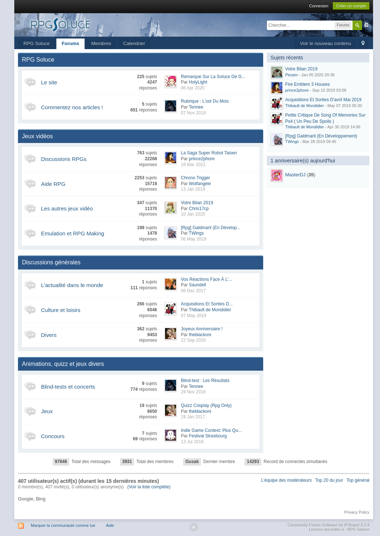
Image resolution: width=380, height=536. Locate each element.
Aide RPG (53, 184)
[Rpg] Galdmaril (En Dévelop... (211, 227)
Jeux (47, 411)
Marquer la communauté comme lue (63, 525)
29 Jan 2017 (193, 416)
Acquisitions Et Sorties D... (206, 303)
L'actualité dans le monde (72, 285)
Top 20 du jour (329, 480)
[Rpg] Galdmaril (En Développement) (321, 136)
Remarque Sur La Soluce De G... (213, 76)
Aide (110, 525)
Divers (49, 335)
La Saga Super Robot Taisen (209, 152)
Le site (49, 82)
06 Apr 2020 (193, 88)
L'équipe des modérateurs (286, 480)
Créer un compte (351, 6)
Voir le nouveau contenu (325, 43)
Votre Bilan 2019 (197, 202)
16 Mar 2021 (193, 164)
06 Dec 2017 (193, 290)
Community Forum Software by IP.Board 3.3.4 (328, 525)
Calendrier (134, 43)
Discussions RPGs (63, 159)
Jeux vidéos (37, 136)
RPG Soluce (36, 43)
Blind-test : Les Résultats (205, 380)
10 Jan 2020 (193, 214)
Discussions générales (51, 262)
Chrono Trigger (195, 177)
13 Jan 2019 (193, 189)
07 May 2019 (193, 315)
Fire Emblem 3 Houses (307, 84)
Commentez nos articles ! (72, 107)
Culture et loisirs (61, 310)
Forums (70, 43)
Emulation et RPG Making (72, 233)
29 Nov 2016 (193, 391)
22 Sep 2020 (193, 340)
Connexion (318, 6)
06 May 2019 (193, 239)
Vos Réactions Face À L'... (206, 279)
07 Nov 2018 (193, 112)
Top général (357, 480)
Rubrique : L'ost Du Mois (205, 101)
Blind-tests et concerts (68, 386)
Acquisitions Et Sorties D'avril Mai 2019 (323, 99)
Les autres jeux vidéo (67, 208)
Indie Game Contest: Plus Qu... (211, 430)
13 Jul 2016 (192, 441)
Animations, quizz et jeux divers (63, 364)
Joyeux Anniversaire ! (202, 328)
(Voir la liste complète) (149, 486)
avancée (366, 25)
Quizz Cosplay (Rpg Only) (206, 405)
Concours (52, 436)
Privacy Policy (356, 512)
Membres (101, 43)
